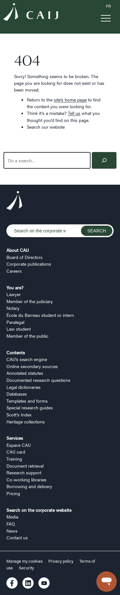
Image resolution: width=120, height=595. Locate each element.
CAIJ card (15, 451)
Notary (13, 308)
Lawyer (13, 294)
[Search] (104, 160)
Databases (16, 393)
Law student (18, 329)
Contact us (17, 537)
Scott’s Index (18, 414)
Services (14, 438)
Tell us (74, 113)
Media (12, 516)
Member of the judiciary (29, 301)
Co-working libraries (26, 479)
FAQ (10, 523)
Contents (15, 352)
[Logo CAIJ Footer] (14, 201)
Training (14, 458)
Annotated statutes (24, 373)
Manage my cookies (25, 561)
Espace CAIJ (18, 445)
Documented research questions (38, 380)
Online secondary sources (32, 366)
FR (108, 6)
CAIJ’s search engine (26, 359)
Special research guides (29, 407)
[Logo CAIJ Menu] (30, 12)
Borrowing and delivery (29, 486)
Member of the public (27, 336)
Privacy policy (60, 561)
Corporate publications (28, 264)
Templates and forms (27, 401)
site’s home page (70, 99)
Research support (23, 472)
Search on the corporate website (38, 510)
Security (26, 568)
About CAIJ (17, 250)
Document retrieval (25, 465)
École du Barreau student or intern (40, 315)
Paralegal (15, 322)
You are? (14, 287)
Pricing (13, 493)
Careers (14, 271)
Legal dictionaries (23, 387)
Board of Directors (24, 257)
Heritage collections (25, 421)
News (12, 530)
